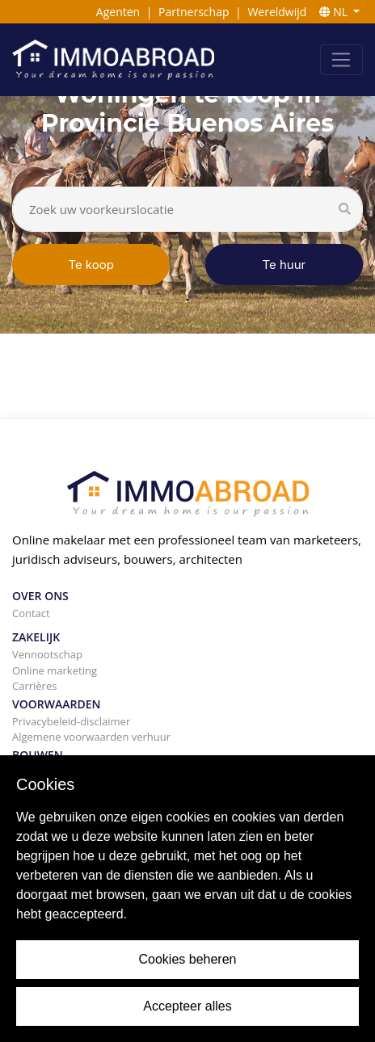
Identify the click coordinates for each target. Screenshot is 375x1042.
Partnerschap (193, 11)
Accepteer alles (187, 1006)
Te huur (283, 264)
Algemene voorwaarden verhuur (91, 736)
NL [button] (335, 11)
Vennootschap (47, 654)
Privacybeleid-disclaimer (71, 721)
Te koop (91, 264)
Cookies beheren (188, 959)
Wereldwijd (276, 11)
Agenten (118, 11)
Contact (31, 613)
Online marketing (54, 670)
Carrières (34, 686)
